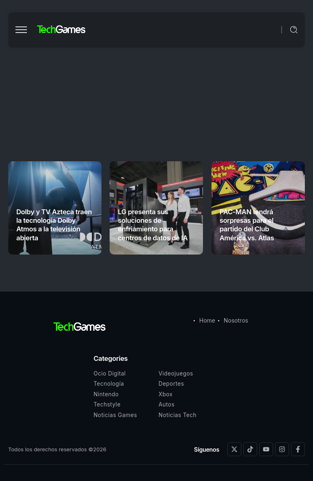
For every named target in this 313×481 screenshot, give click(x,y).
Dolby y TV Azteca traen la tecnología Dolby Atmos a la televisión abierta (54, 225)
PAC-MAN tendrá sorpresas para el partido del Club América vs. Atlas (247, 225)
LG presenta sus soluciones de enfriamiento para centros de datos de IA (152, 225)
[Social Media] (234, 449)
